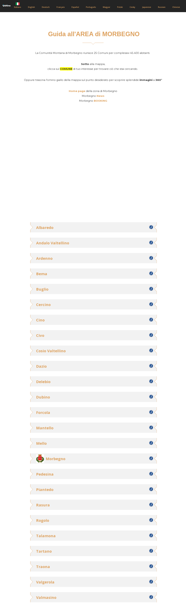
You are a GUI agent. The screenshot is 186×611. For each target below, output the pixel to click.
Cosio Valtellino (51, 350)
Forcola (43, 412)
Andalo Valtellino (52, 242)
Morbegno (55, 458)
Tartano (44, 551)
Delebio (43, 381)
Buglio (42, 289)
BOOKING (100, 100)
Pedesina (45, 474)
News (100, 96)
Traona (43, 566)
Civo (40, 335)
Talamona (46, 535)
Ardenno (44, 258)
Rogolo (42, 520)
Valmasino (46, 597)
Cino (40, 319)
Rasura (43, 504)
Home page (77, 91)
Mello (41, 443)
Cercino (43, 304)
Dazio (41, 366)
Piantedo (44, 489)
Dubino (43, 397)
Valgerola (45, 582)
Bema (41, 273)
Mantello (44, 427)
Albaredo (44, 227)
